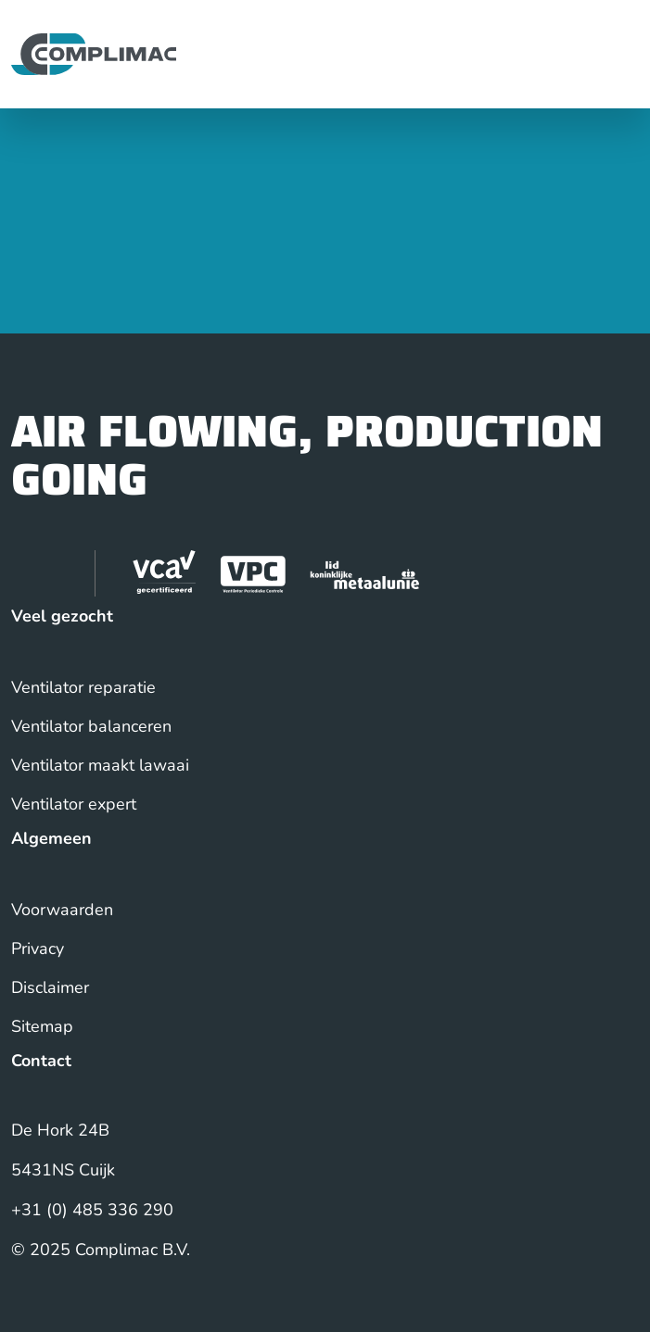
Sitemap (42, 1026)
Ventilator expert (73, 804)
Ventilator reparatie (83, 687)
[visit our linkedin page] (34, 573)
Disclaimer (50, 987)
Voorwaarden (62, 909)
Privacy (37, 948)
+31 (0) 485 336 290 (92, 1210)
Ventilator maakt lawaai (100, 765)
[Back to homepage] (93, 52)
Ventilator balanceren (91, 726)
